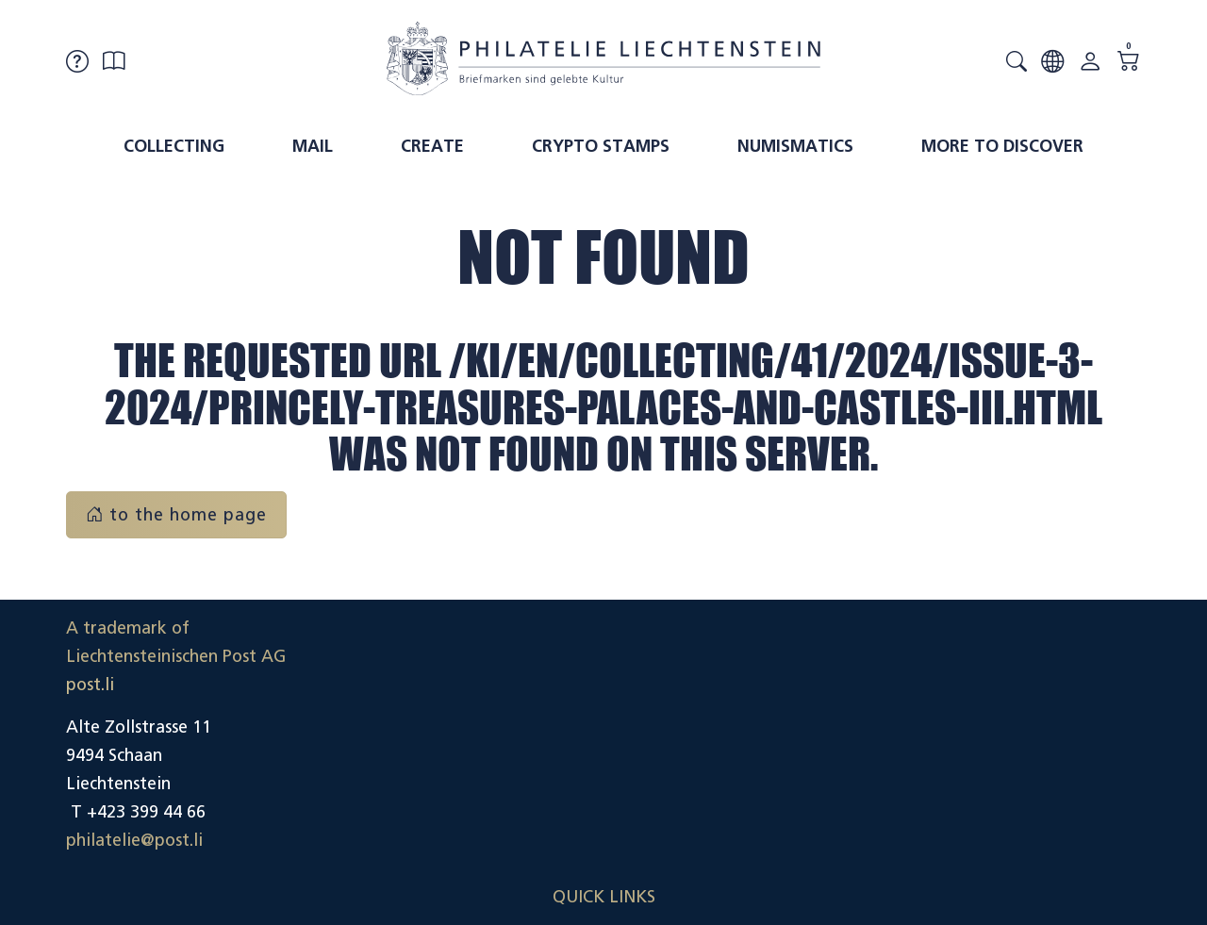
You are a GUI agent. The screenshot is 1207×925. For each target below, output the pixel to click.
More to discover (1002, 146)
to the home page (176, 514)
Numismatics (795, 146)
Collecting (174, 146)
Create (432, 146)
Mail (312, 146)
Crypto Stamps (601, 146)
